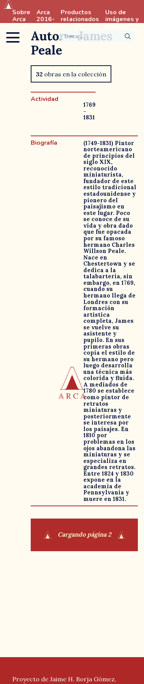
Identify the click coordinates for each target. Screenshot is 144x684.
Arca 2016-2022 (45, 19)
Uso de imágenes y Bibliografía (122, 19)
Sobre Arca (21, 16)
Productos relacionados (80, 16)
